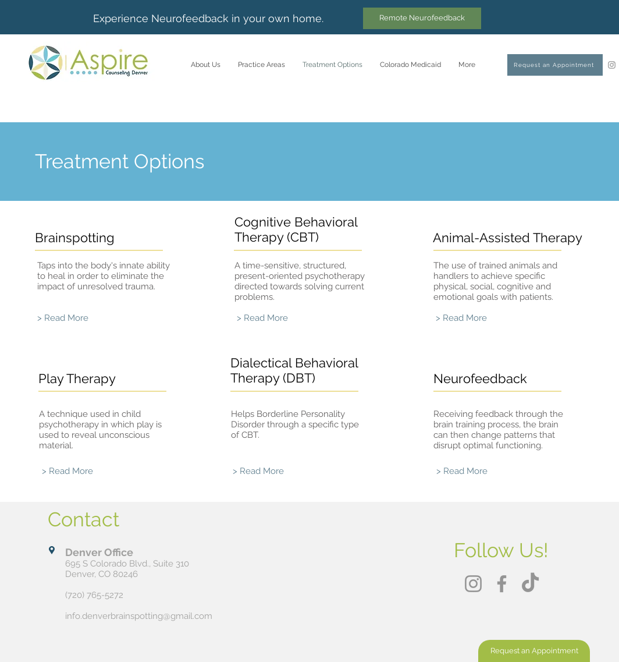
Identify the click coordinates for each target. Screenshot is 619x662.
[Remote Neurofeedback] (422, 18)
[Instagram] (612, 65)
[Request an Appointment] (555, 65)
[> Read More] (62, 318)
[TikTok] (530, 583)
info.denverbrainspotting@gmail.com (138, 616)
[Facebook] (501, 583)
